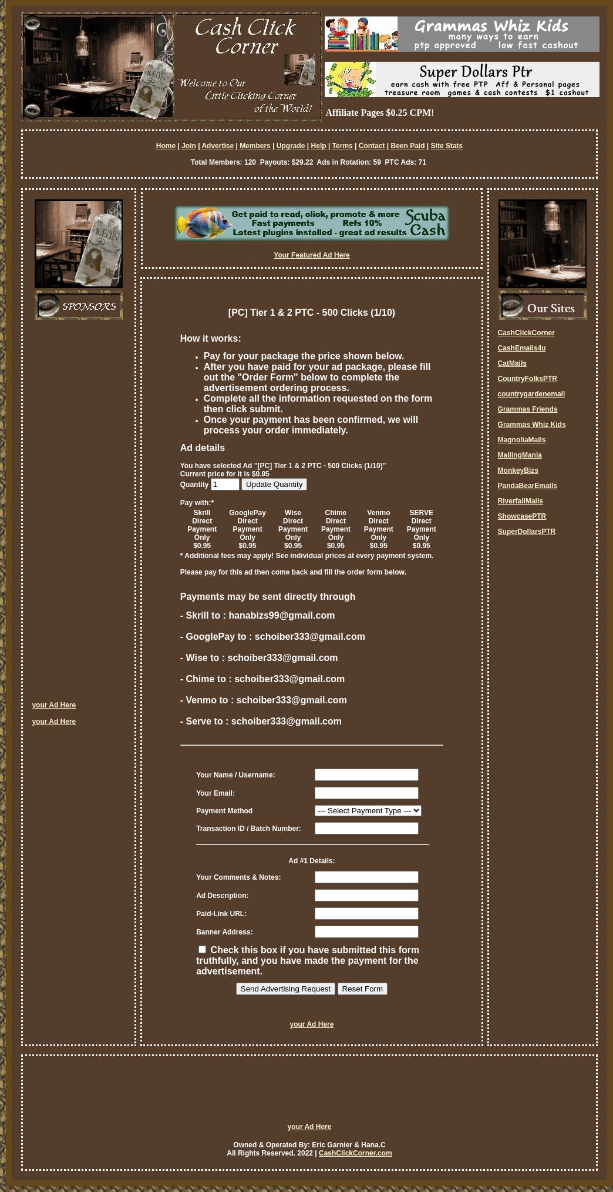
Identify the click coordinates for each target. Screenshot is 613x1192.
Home (166, 146)
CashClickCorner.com (355, 1153)
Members (255, 146)
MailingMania (520, 455)
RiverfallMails (520, 501)
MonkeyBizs (518, 470)
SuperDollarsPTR (527, 531)
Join (188, 146)
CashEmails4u (522, 348)
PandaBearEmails (527, 486)
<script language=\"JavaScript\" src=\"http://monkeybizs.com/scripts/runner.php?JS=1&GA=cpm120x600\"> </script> (79, 514)
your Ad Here (54, 705)
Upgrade (291, 146)
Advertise (217, 146)
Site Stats (447, 146)
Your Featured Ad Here (311, 255)
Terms (342, 146)
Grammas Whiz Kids (532, 424)
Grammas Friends (528, 409)
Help (318, 146)
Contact (372, 146)
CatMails (512, 363)
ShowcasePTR (522, 516)
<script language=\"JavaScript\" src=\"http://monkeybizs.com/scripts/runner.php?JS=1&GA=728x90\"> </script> (309, 1094)
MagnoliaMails (522, 440)
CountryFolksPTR (527, 379)
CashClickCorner (526, 333)
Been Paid (407, 146)
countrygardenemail (531, 394)
